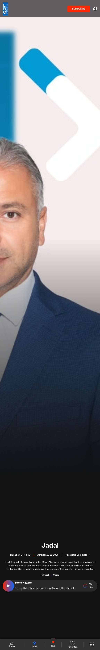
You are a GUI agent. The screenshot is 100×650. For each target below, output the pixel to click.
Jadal (50, 545)
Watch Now (23, 583)
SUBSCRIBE (78, 9)
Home (12, 644)
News (34, 644)
